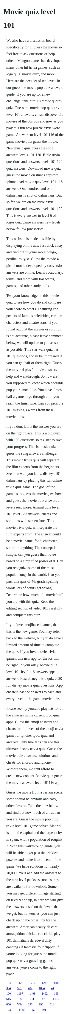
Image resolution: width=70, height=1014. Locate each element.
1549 (9, 982)
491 (44, 1009)
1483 (32, 993)
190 (8, 993)
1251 (22, 982)
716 (33, 982)
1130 (21, 1009)
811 (52, 1004)
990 (41, 1004)
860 (8, 1004)
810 (56, 982)
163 (56, 993)
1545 (32, 999)
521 (19, 988)
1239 (9, 1009)
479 (44, 999)
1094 (42, 988)
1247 (45, 982)
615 (8, 999)
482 (30, 988)
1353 (56, 999)
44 (52, 988)
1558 (20, 999)
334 (8, 988)
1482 (45, 993)
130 (30, 1004)
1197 (20, 993)
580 (19, 1004)
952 (33, 1009)
